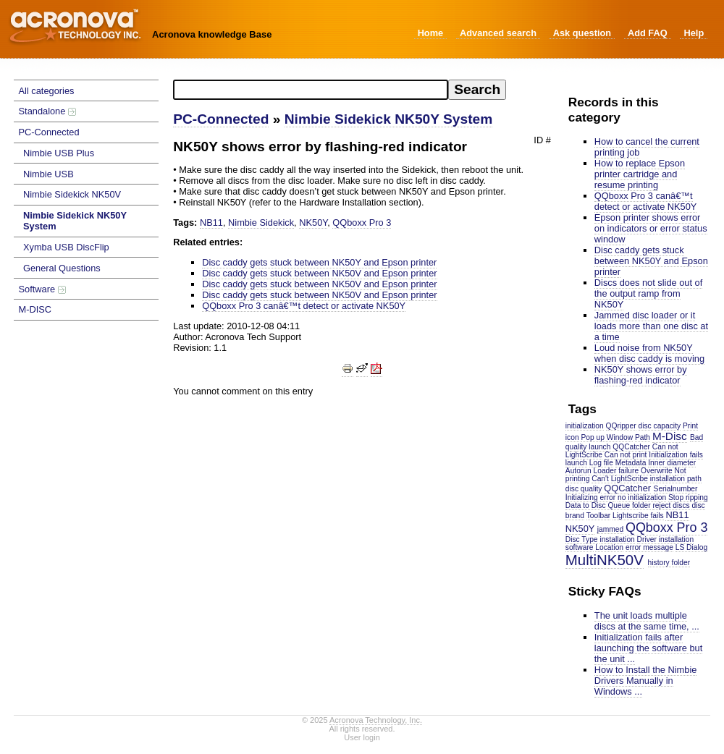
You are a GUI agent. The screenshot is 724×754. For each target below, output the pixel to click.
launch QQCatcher (619, 447)
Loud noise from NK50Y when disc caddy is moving (649, 353)
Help (693, 32)
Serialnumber (676, 489)
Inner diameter (672, 463)
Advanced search (498, 32)
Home (431, 32)
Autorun (578, 471)
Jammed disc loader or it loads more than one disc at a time (651, 326)
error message (649, 547)
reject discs (670, 505)
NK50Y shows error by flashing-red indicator (640, 375)
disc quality (583, 489)
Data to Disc (585, 505)
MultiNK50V (604, 559)
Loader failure (616, 471)
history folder (669, 563)
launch (576, 463)
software (579, 547)
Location (609, 547)
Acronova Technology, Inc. (375, 720)
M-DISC (35, 309)
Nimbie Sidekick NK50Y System (75, 221)
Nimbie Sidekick (261, 222)
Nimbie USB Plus (58, 153)
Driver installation (665, 539)
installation (616, 539)
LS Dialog (691, 547)
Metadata (631, 463)
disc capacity (660, 426)
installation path (676, 479)
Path (642, 437)
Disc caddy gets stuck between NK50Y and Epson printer (651, 261)
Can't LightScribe (620, 479)
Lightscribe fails (638, 516)
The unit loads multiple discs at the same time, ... (646, 621)
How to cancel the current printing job (646, 147)
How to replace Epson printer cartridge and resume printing (639, 174)
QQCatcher (627, 488)
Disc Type (581, 539)
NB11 (677, 514)
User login (362, 737)
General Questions (62, 268)
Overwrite (657, 471)
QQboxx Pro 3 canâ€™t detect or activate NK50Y (645, 201)
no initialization (642, 497)
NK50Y (579, 528)
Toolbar (598, 516)
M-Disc (669, 436)
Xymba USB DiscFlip (66, 247)
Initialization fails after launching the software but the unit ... (648, 648)
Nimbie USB (48, 174)
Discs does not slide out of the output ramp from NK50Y (648, 293)
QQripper (621, 426)
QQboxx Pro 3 (666, 527)
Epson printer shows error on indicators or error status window (650, 228)
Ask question (582, 32)
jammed (610, 529)
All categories (47, 90)
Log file (601, 463)
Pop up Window (607, 437)
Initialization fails (676, 455)
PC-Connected (49, 132)
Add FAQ (648, 32)
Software (42, 289)
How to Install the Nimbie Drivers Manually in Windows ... (645, 680)
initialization (584, 426)
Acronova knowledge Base (212, 34)
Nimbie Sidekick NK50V (72, 194)
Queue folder (628, 505)
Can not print (626, 455)
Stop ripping (688, 497)
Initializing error (590, 497)
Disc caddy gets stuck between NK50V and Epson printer (319, 273)
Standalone (47, 111)
